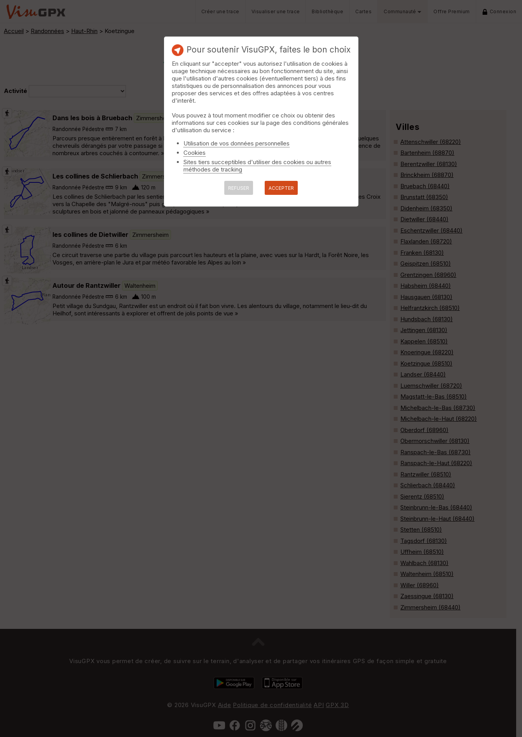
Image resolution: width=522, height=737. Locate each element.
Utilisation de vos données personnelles (236, 143)
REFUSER (238, 188)
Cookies (194, 152)
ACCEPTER (281, 188)
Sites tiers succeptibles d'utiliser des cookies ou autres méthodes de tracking (257, 165)
